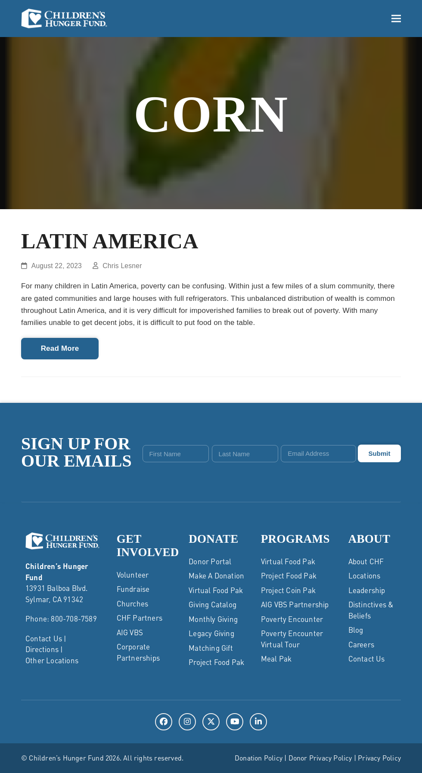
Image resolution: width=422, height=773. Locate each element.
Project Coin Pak (288, 590)
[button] (396, 18)
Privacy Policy (379, 757)
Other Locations (51, 660)
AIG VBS (130, 632)
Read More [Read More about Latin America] (60, 348)
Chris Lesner (122, 265)
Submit (380, 453)
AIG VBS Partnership (295, 604)
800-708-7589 (73, 618)
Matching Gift (211, 647)
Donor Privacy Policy (320, 757)
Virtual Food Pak (216, 590)
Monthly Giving (213, 619)
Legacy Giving (211, 633)
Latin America (109, 241)
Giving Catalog (212, 604)
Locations (364, 575)
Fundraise (133, 589)
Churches (133, 603)
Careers (361, 644)
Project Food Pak (216, 662)
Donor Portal (210, 561)
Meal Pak (276, 658)
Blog (355, 629)
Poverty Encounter (292, 619)
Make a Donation (216, 575)
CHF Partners (139, 617)
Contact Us (43, 638)
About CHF (366, 561)
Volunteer (133, 574)
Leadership (366, 590)
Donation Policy (258, 757)
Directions (42, 649)
